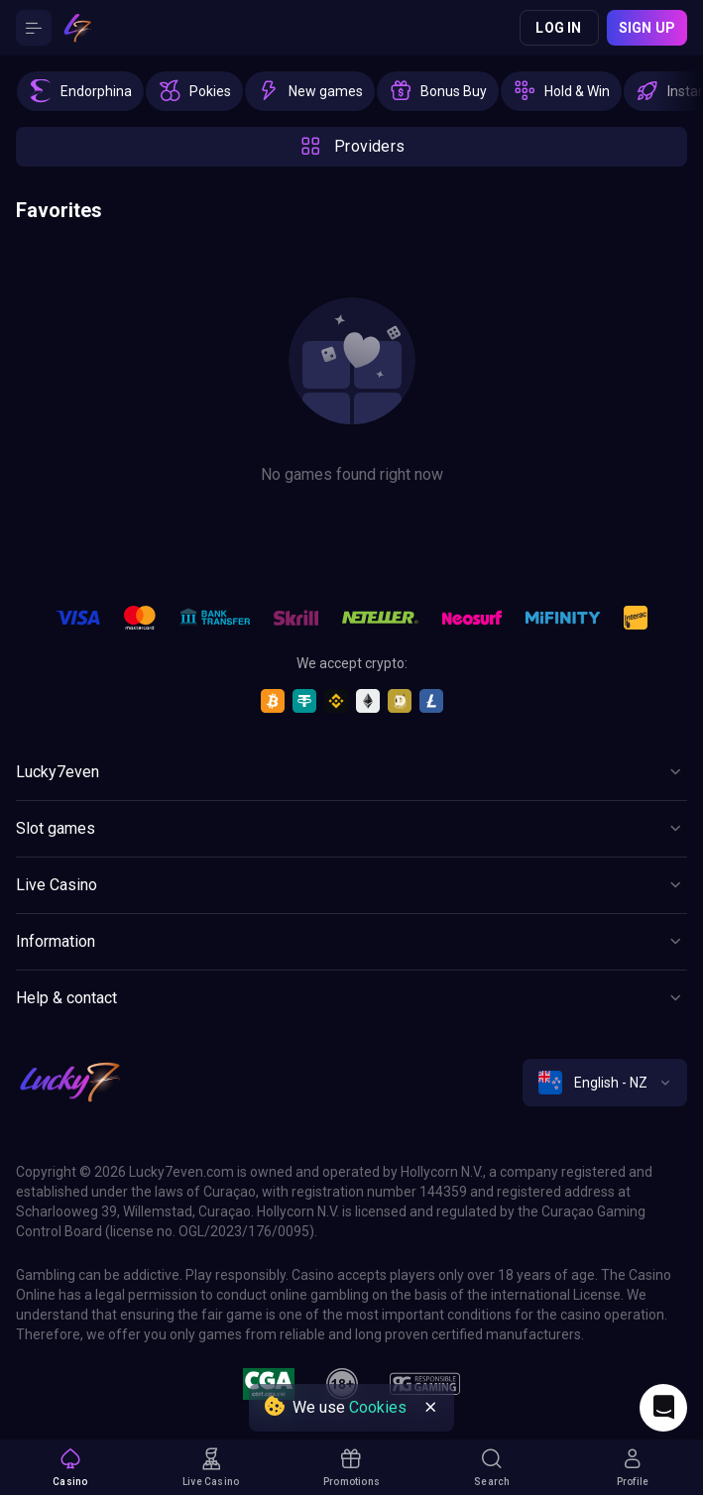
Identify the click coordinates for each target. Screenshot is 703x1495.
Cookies (378, 1407)
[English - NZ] (605, 1082)
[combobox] (605, 1082)
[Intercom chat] (663, 1408)
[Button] (34, 28)
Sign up (647, 28)
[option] (80, 91)
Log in (558, 28)
